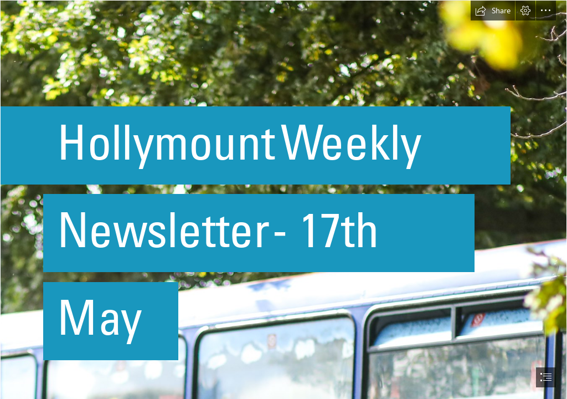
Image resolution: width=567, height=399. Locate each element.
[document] (283, 199)
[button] (493, 11)
